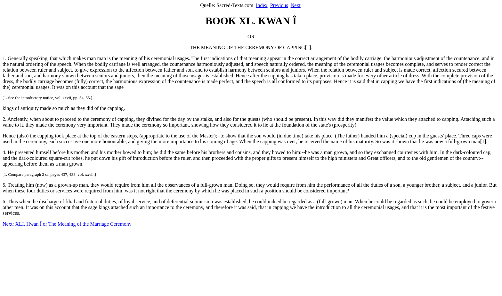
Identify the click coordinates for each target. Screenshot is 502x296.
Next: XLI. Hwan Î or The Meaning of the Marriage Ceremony (67, 224)
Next (296, 5)
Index (261, 5)
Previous (279, 5)
